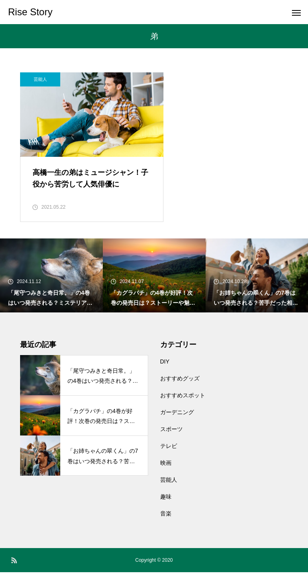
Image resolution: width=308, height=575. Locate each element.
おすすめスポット (182, 398)
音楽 (165, 516)
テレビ (168, 449)
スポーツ (171, 432)
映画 (165, 465)
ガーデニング (177, 415)
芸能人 (40, 79)
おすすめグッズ (180, 381)
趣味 (165, 499)
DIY (164, 364)
